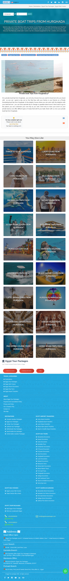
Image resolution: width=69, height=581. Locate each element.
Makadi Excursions (43, 461)
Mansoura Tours (42, 463)
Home (31, 6)
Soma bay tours (42, 483)
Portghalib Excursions (44, 473)
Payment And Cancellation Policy (13, 401)
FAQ (40, 370)
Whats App (9, 518)
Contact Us (7, 409)
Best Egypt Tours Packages (14, 508)
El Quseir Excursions (43, 451)
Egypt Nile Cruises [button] (60, 6)
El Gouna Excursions (43, 449)
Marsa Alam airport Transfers (46, 426)
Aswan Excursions (43, 439)
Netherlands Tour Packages (14, 429)
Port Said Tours (42, 471)
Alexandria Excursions (44, 437)
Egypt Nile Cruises (10, 384)
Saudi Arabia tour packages (14, 431)
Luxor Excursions (42, 459)
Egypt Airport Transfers (11, 391)
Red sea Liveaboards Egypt (14, 511)
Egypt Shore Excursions (12, 386)
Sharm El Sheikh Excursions (45, 480)
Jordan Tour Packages (13, 424)
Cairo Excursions (42, 441)
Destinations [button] (37, 6)
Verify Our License (10, 370)
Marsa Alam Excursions (44, 466)
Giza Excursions (42, 454)
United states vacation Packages (16, 434)
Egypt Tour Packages (11, 381)
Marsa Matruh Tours (43, 468)
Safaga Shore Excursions (45, 498)
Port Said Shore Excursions (45, 496)
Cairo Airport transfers (44, 419)
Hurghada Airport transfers (45, 421)
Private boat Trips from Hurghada (48, 55)
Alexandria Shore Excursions (46, 491)
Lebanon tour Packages (13, 426)
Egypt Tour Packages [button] (48, 6)
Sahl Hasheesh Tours (44, 478)
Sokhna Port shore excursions (46, 500)
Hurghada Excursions (28, 55)
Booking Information (26, 370)
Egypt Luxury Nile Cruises (14, 491)
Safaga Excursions (43, 476)
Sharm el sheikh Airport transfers (47, 429)
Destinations (8, 379)
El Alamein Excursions (44, 446)
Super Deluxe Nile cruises (14, 493)
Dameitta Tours (42, 444)
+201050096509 (12, 516)
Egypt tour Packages (12, 421)
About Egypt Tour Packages (11, 399)
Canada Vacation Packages (14, 419)
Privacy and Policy (9, 404)
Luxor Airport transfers (44, 424)
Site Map (6, 411)
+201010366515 (12, 522)
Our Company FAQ (9, 406)
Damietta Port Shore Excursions (46, 493)
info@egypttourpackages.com (47, 516)
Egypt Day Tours (14, 55)
